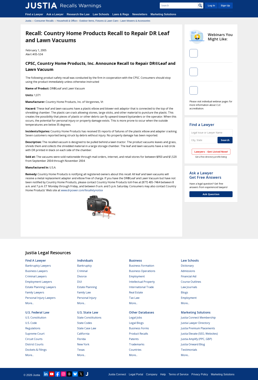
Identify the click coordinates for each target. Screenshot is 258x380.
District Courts (34, 344)
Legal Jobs (135, 317)
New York (83, 344)
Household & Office (67, 20)
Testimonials (189, 350)
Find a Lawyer (34, 14)
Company (151, 374)
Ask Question (211, 194)
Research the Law (78, 14)
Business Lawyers (36, 271)
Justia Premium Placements (198, 328)
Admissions (188, 271)
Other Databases (141, 312)
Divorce (82, 276)
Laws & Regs (120, 14)
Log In (211, 5)
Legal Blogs (136, 323)
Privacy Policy (199, 374)
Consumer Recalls (44, 20)
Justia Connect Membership (198, 317)
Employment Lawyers (38, 282)
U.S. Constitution (35, 317)
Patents (134, 339)
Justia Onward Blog (193, 344)
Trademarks (136, 344)
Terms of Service (179, 374)
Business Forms (139, 328)
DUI (79, 282)
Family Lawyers (34, 292)
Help (163, 374)
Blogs (184, 292)
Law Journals (189, 287)
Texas (81, 350)
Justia (28, 20)
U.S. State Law (87, 312)
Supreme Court (35, 333)
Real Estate (136, 292)
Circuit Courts (33, 339)
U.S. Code (31, 323)
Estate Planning (87, 287)
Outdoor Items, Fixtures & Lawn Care (98, 20)
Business (135, 260)
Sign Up (225, 5)
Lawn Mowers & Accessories (135, 20)
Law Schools (101, 14)
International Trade (141, 287)
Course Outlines (191, 282)
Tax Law (134, 298)
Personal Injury (86, 298)
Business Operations (142, 271)
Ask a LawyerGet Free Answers (205, 175)
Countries (135, 350)
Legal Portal (136, 374)
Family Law (84, 292)
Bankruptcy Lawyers (38, 265)
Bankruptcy (84, 265)
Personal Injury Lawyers (40, 298)
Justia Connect (117, 374)
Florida (81, 339)
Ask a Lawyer (55, 14)
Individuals (85, 260)
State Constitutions (89, 317)
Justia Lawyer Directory (195, 323)
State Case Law (86, 328)
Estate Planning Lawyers (40, 287)
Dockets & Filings (36, 350)
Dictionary (187, 265)
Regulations (32, 328)
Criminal (82, 271)
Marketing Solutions (163, 14)
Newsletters (139, 14)
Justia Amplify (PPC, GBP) (196, 339)
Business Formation (141, 265)
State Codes (84, 323)
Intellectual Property (142, 282)
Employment (137, 276)
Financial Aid (188, 276)
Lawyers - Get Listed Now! (211, 151)
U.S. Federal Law (37, 312)
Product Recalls (138, 333)
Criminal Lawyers (36, 276)
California (83, 333)
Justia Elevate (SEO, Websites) (199, 333)
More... (29, 303)
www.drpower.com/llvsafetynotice (82, 190)
